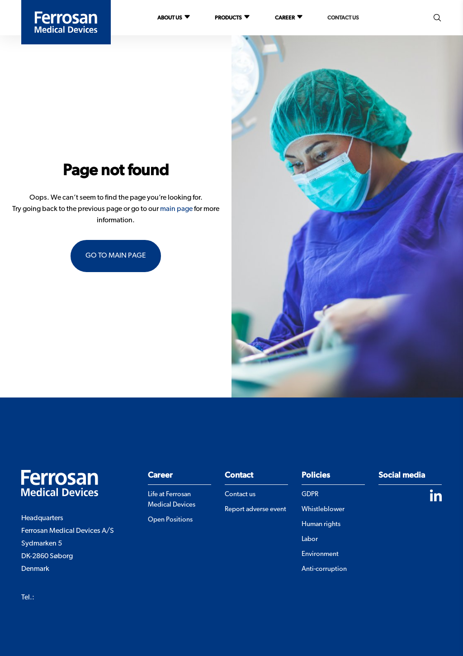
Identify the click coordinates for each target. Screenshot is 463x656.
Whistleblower (323, 509)
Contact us (343, 17)
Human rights (321, 524)
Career (285, 17)
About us (169, 17)
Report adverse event (255, 509)
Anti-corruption (324, 569)
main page (176, 209)
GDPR (310, 494)
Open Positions (170, 520)
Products (228, 17)
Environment (320, 554)
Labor (310, 539)
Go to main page (115, 255)
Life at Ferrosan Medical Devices (171, 499)
